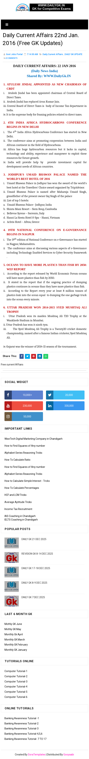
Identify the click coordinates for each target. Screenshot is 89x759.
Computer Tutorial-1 (15, 671)
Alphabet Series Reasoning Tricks (23, 452)
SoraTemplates (36, 754)
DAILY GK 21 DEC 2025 (33, 539)
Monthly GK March (14, 639)
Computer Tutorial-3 (15, 681)
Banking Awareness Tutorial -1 (21, 718)
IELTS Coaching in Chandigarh (21, 519)
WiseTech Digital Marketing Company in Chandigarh (33, 438)
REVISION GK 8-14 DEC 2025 (37, 553)
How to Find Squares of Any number (24, 445)
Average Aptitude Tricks (18, 502)
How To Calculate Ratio (17, 459)
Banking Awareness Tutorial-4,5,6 (23, 733)
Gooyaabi (68, 754)
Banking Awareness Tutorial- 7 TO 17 (25, 738)
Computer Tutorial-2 (15, 676)
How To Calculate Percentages (21, 487)
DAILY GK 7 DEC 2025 (33, 597)
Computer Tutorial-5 (15, 691)
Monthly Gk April (13, 634)
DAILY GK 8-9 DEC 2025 (34, 582)
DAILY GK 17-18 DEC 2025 (35, 568)
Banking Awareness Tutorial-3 (21, 728)
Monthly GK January (15, 649)
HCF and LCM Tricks (15, 494)
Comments (12, 58)
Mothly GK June (13, 624)
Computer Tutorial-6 (15, 697)
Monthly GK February (16, 644)
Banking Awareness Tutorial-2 (21, 723)
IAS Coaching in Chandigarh (20, 516)
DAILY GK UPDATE (73, 54)
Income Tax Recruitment (18, 509)
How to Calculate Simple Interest (22, 480)
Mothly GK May (12, 629)
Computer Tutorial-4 (15, 686)
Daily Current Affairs (53, 54)
